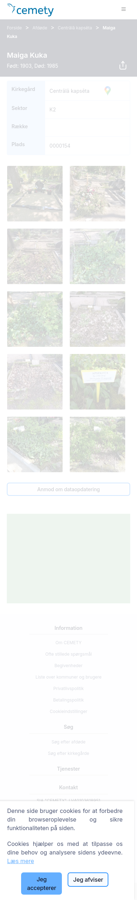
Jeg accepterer (41, 883)
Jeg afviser (88, 879)
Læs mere (20, 861)
